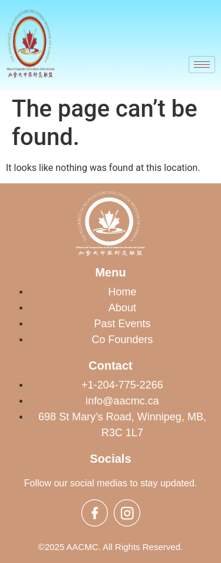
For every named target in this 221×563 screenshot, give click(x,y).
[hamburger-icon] (202, 64)
